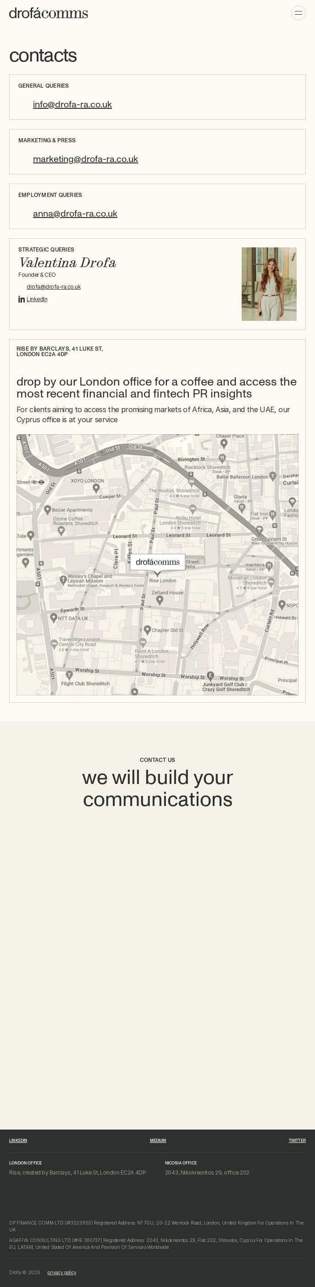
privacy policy (61, 1272)
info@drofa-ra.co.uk (72, 104)
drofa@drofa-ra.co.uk (54, 286)
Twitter (297, 1140)
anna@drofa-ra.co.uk (75, 213)
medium (158, 1140)
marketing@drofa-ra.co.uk (85, 159)
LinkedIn (37, 299)
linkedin (18, 1140)
